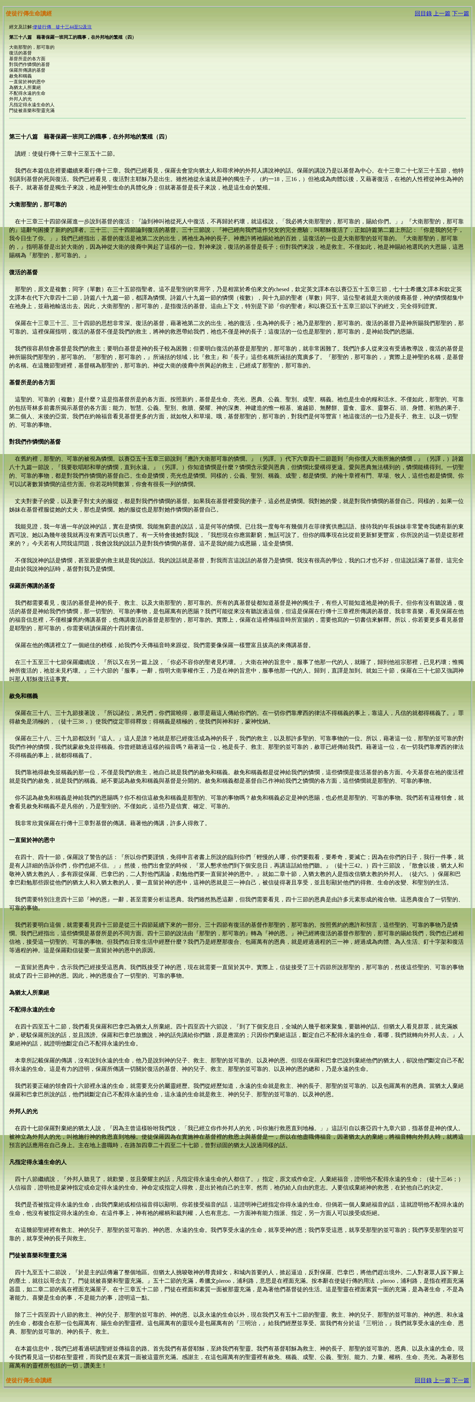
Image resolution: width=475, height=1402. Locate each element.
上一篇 (441, 13)
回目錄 (423, 13)
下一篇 (460, 13)
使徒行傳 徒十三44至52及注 (62, 27)
